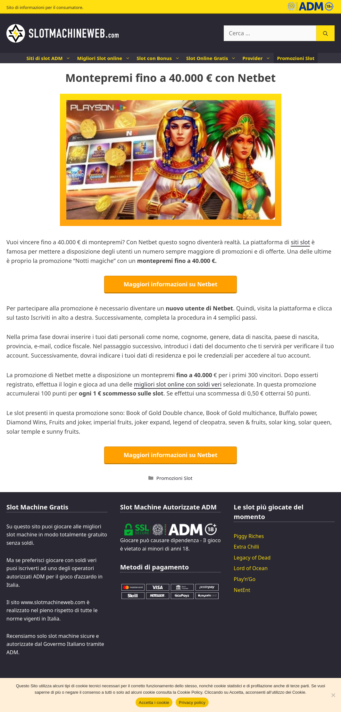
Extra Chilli (246, 546)
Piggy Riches (249, 536)
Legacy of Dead (252, 557)
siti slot (300, 242)
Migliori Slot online (105, 58)
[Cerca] (325, 33)
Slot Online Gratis (212, 58)
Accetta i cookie (154, 702)
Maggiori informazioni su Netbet (171, 284)
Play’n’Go (244, 579)
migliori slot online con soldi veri (177, 384)
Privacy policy (192, 702)
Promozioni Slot (295, 58)
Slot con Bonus (160, 58)
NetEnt (242, 590)
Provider (258, 58)
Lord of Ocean (251, 568)
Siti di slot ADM (50, 58)
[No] (333, 695)
